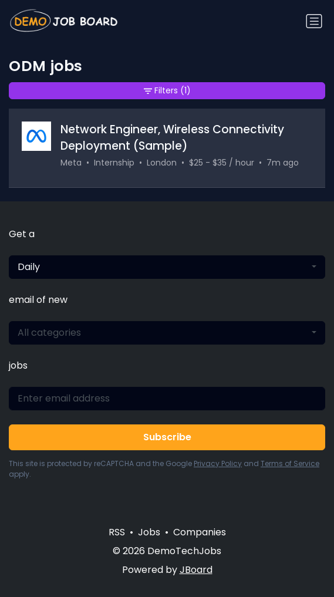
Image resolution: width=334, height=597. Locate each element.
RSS (117, 532)
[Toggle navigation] (314, 21)
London (162, 162)
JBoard (196, 569)
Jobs (149, 532)
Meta (71, 162)
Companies (199, 532)
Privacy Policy (218, 463)
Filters (167, 91)
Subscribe (167, 437)
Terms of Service (290, 463)
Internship (114, 162)
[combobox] (167, 267)
